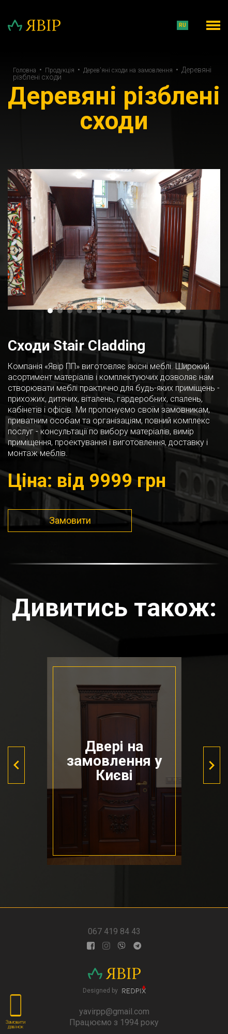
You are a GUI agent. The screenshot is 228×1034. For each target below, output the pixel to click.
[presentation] (16, 765)
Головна (24, 70)
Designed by (114, 989)
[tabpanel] (114, 239)
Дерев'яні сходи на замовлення (128, 70)
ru (182, 25)
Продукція (59, 70)
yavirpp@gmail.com (114, 1011)
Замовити (70, 520)
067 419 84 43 (114, 931)
